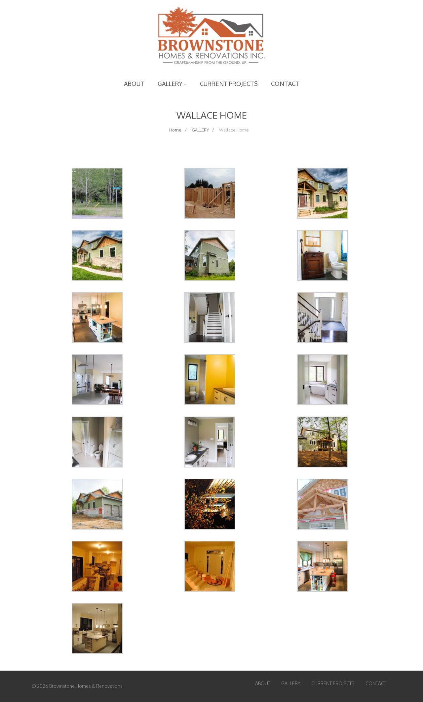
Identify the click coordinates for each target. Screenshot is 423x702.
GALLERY (172, 83)
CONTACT (285, 83)
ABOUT (134, 83)
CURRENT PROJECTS (229, 83)
